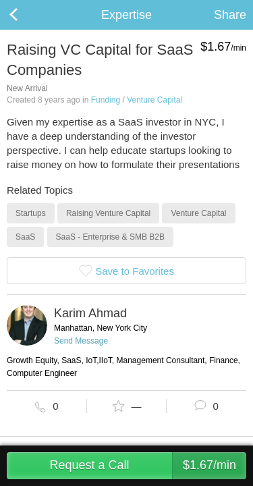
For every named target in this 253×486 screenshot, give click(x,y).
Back (27, 15)
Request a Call (147, 465)
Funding (105, 100)
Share (230, 15)
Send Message (81, 341)
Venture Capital (154, 100)
